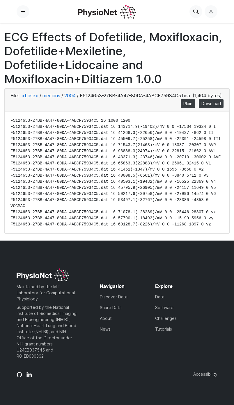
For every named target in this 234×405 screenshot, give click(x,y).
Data (159, 296)
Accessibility (205, 374)
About (106, 318)
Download (211, 103)
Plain (187, 103)
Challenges (166, 318)
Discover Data (113, 296)
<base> (30, 95)
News (105, 329)
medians (51, 95)
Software (164, 307)
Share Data (111, 307)
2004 (70, 95)
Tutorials (163, 329)
